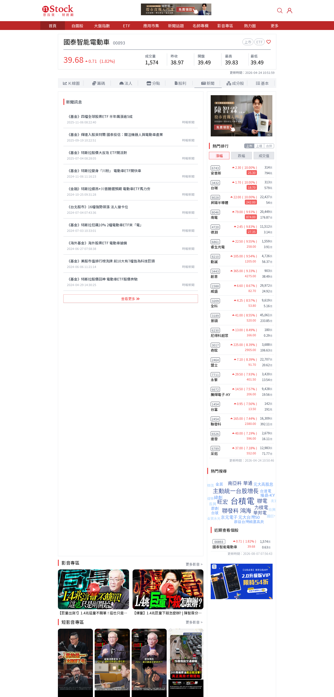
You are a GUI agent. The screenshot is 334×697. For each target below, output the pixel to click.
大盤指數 (102, 25)
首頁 (53, 25)
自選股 (77, 25)
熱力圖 (250, 25)
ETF (126, 25)
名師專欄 (201, 25)
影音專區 (225, 25)
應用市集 (151, 25)
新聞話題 (176, 25)
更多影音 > (194, 564)
